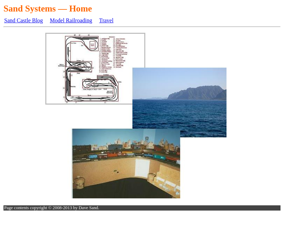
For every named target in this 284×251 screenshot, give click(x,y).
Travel (106, 20)
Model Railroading (71, 20)
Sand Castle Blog (23, 20)
